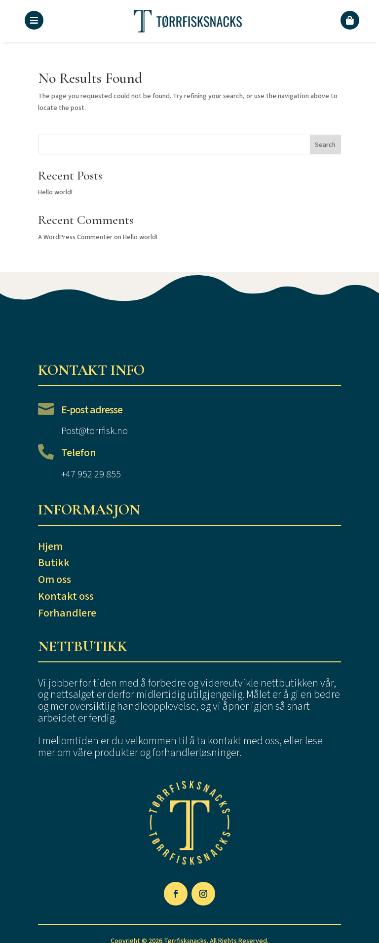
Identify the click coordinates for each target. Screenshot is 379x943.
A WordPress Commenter (75, 237)
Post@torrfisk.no (94, 431)
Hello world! (55, 192)
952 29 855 (99, 474)
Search (325, 145)
